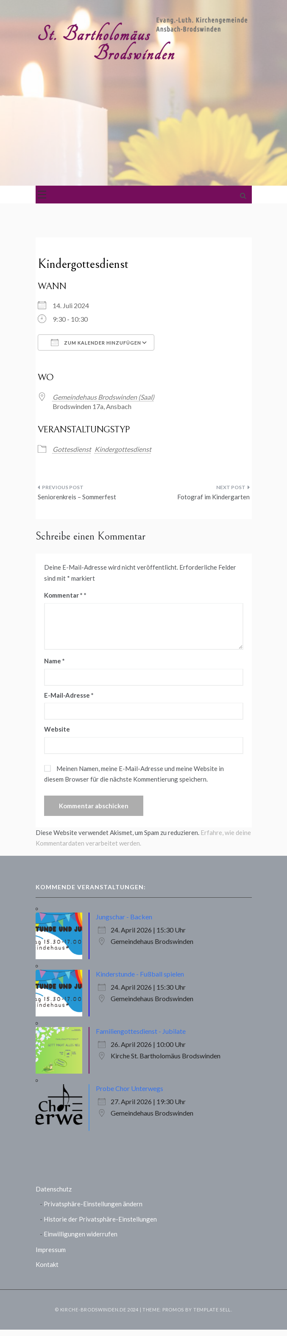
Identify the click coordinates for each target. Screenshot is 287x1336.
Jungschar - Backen (124, 917)
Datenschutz (54, 1189)
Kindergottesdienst (123, 449)
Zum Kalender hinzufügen (96, 342)
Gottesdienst (72, 449)
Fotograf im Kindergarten (213, 497)
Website (57, 729)
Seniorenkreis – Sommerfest (77, 497)
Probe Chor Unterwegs (129, 1088)
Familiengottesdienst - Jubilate (141, 1031)
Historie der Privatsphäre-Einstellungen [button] (100, 1219)
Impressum (51, 1249)
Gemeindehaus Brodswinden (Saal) (103, 397)
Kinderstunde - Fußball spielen (140, 974)
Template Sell (212, 1309)
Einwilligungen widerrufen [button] (80, 1234)
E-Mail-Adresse (69, 695)
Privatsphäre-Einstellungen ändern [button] (93, 1204)
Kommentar (63, 595)
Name (54, 661)
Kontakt (47, 1264)
